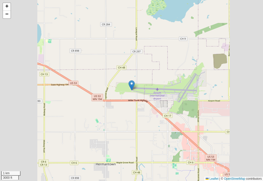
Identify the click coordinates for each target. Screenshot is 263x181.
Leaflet (212, 178)
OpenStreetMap (234, 178)
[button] (131, 85)
